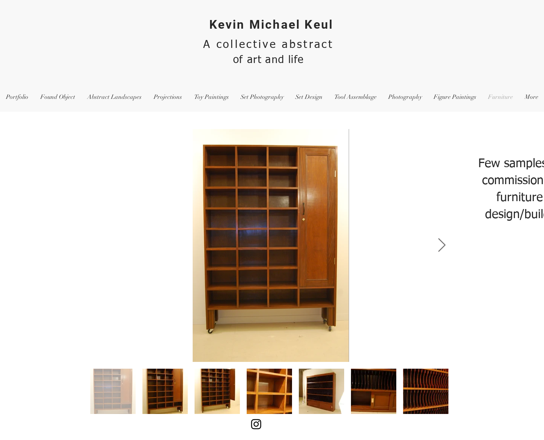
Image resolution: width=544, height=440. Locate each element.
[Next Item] (441, 245)
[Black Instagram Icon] (256, 424)
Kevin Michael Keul (271, 24)
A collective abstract (268, 44)
